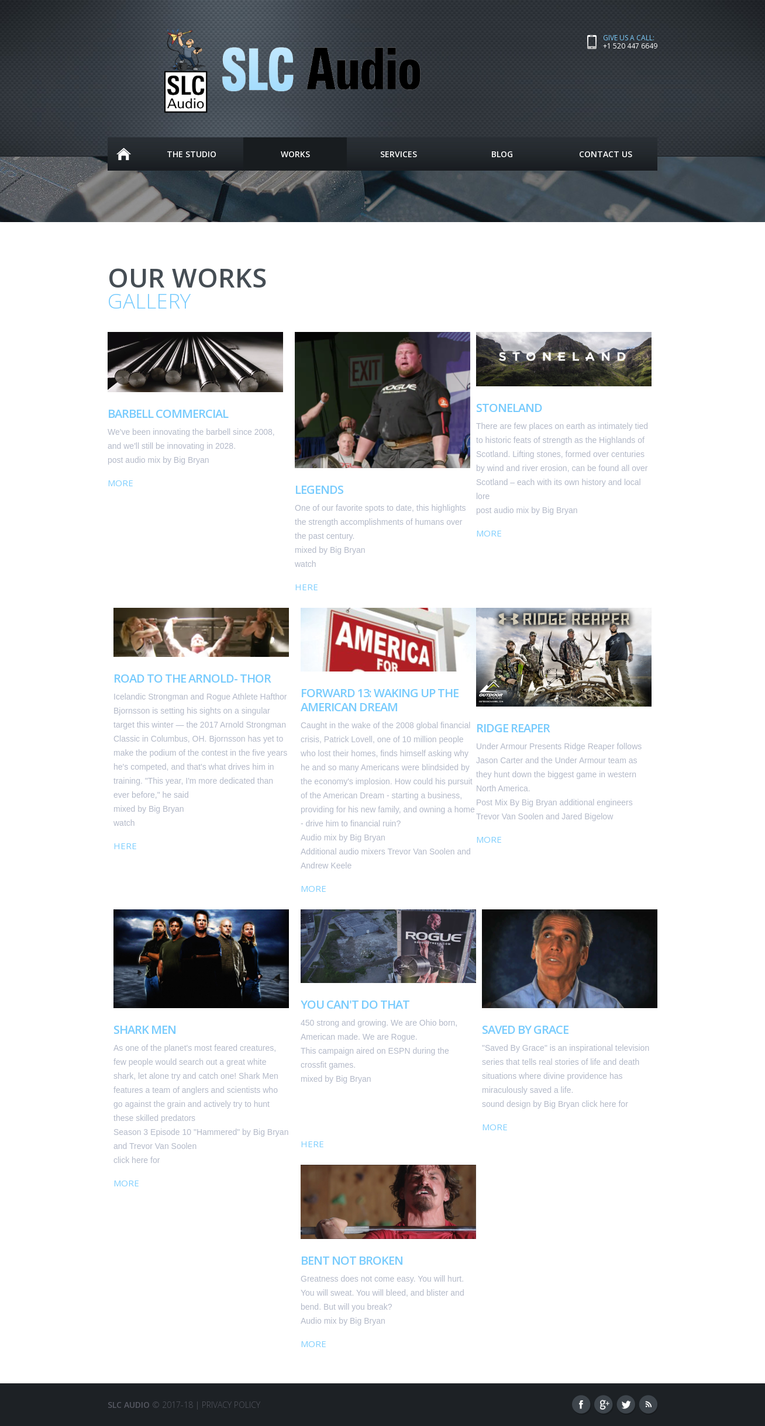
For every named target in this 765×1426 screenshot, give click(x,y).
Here (306, 587)
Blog (502, 154)
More (120, 483)
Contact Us (605, 154)
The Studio (191, 154)
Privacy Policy (231, 1404)
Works (295, 156)
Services (398, 154)
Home (123, 154)
